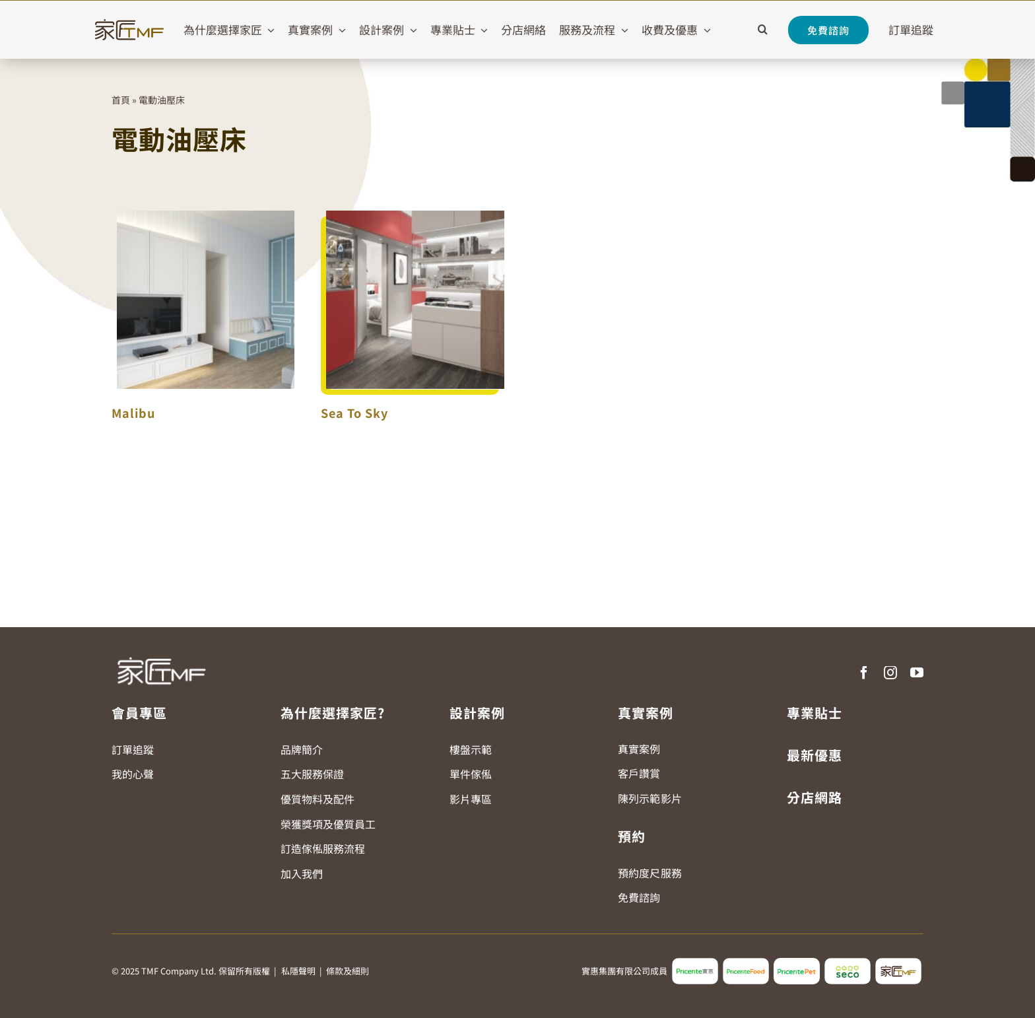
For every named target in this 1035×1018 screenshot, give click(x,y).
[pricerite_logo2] (695, 963)
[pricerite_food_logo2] (746, 963)
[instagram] (890, 672)
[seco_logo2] (847, 963)
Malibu (133, 412)
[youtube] (916, 672)
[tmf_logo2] (898, 963)
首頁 (121, 99)
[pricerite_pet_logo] (797, 963)
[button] (763, 29)
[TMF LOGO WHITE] (161, 652)
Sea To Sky (354, 412)
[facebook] (864, 672)
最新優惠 (814, 754)
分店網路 (814, 797)
